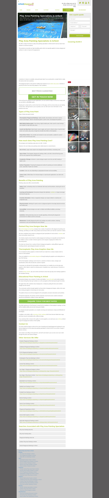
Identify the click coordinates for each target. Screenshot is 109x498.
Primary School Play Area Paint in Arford (29, 469)
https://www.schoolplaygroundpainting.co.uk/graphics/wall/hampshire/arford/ (37, 416)
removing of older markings (39, 314)
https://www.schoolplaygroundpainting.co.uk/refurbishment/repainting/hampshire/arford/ (40, 411)
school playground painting (27, 229)
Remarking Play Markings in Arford (28, 494)
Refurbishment (82, 9)
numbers (53, 192)
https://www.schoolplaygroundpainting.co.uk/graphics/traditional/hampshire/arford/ (39, 348)
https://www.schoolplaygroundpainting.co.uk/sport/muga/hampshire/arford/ (37, 399)
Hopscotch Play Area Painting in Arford (29, 482)
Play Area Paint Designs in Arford (27, 490)
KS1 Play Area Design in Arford (27, 453)
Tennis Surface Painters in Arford (27, 466)
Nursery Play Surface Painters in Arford (29, 470)
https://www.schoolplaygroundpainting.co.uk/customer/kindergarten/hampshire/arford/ (40, 359)
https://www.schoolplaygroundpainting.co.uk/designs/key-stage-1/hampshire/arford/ (39, 371)
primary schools (26, 271)
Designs (28, 9)
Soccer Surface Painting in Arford (27, 463)
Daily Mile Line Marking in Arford (27, 456)
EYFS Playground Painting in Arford (28, 472)
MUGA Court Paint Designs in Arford (28, 464)
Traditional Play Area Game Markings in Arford (31, 479)
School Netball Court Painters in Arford (29, 461)
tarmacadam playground (35, 256)
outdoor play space (54, 83)
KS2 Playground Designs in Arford (28, 455)
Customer (46, 9)
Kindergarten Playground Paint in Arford (29, 473)
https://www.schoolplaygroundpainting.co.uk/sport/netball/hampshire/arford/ (37, 388)
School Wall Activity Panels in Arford (28, 478)
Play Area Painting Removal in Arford (28, 493)
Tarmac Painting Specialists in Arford (28, 487)
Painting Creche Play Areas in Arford (28, 475)
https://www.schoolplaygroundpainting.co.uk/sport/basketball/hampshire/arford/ (38, 382)
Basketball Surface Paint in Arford (28, 459)
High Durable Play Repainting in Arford (29, 496)
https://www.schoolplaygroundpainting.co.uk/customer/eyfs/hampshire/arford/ (38, 354)
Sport (36, 9)
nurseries (60, 233)
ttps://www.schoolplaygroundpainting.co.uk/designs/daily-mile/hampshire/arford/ (39, 422)
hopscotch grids (50, 279)
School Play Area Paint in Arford (26, 450)
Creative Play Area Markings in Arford (28, 481)
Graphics (57, 9)
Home (21, 9)
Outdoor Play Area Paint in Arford (27, 488)
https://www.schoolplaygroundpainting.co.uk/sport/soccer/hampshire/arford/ (37, 394)
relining (60, 319)
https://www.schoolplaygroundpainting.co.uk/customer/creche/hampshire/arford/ (38, 365)
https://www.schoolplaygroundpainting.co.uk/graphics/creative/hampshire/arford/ (38, 342)
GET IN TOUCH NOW (42, 97)
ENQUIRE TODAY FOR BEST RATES (42, 301)
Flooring (68, 9)
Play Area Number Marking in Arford (28, 484)
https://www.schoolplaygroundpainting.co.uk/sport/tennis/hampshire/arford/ (37, 405)
